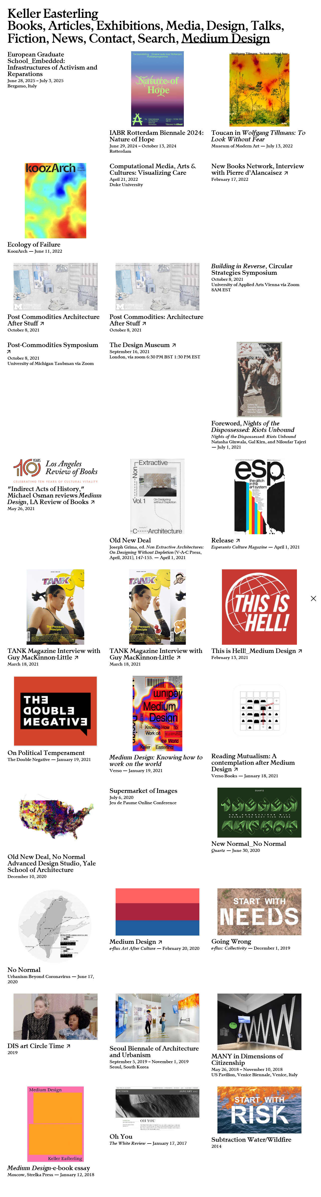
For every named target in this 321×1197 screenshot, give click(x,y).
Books (25, 26)
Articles (69, 26)
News (67, 38)
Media (183, 26)
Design (225, 26)
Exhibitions (128, 26)
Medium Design (225, 38)
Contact (110, 38)
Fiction (27, 38)
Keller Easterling (53, 14)
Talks (266, 26)
